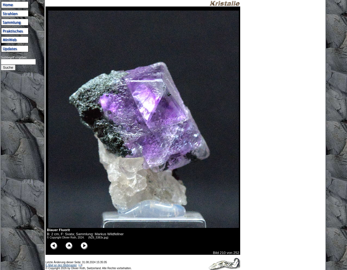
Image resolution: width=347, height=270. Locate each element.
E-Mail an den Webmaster (61, 265)
